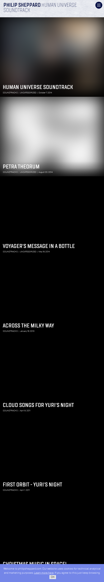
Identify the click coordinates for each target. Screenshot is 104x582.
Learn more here (44, 573)
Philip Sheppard (22, 5)
